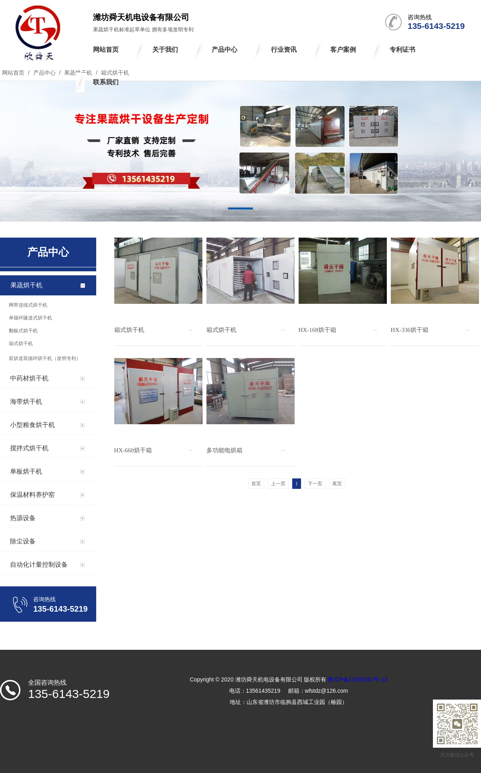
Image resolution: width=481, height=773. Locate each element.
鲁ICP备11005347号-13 (357, 679)
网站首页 (13, 72)
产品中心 (44, 72)
